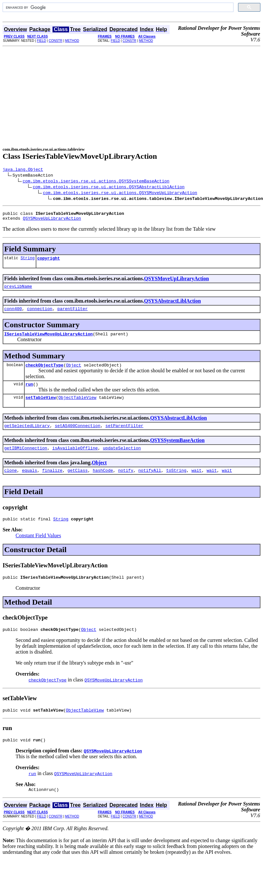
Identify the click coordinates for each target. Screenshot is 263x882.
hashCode (103, 483)
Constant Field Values (38, 549)
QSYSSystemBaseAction (177, 451)
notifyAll (149, 483)
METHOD (72, 40)
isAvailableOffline (75, 459)
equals (29, 483)
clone (10, 483)
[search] (117, 7)
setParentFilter (124, 436)
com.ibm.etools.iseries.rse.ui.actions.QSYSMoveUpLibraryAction (120, 193)
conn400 (13, 314)
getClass (77, 483)
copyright (48, 262)
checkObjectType (45, 373)
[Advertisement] (132, 95)
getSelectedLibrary (27, 436)
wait (196, 483)
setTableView (41, 407)
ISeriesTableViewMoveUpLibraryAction (48, 340)
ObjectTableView (77, 407)
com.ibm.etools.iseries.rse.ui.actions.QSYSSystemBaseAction (96, 182)
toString (176, 483)
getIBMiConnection (25, 459)
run (29, 393)
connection (39, 314)
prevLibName (18, 291)
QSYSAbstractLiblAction (172, 305)
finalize (52, 483)
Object (73, 373)
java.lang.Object (23, 170)
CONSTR (55, 40)
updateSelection (122, 459)
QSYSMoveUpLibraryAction (52, 221)
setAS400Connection (77, 436)
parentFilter (72, 314)
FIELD (41, 40)
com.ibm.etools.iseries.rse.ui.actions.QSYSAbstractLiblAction (109, 188)
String (27, 261)
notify (125, 483)
